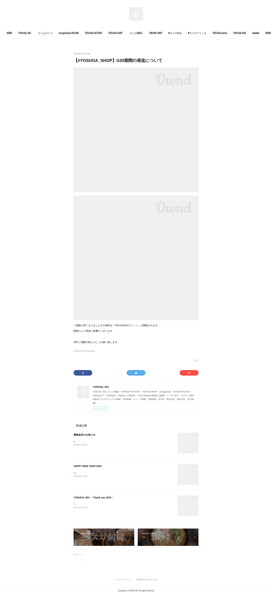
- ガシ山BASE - (140, 33)
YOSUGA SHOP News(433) (84, 351)
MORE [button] (259, 33)
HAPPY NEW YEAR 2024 (88, 466)
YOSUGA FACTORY (97, 33)
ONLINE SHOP (159, 33)
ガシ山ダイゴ (49, 33)
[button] (13, 33)
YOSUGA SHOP (119, 33)
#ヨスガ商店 (179, 33)
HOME (13, 33)
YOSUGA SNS (243, 33)
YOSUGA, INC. (28, 33)
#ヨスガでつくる (201, 33)
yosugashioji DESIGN (72, 33)
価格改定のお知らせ (84, 434)
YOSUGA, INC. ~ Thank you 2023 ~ (93, 497)
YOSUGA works (223, 33)
